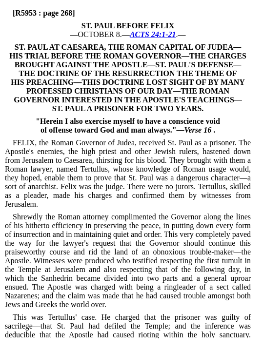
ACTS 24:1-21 (153, 34)
